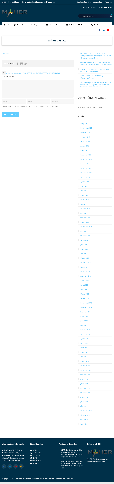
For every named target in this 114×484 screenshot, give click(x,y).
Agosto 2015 (85, 397)
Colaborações (96, 2)
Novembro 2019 (86, 307)
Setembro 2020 (85, 276)
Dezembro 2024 (86, 159)
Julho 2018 (84, 343)
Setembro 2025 (85, 141)
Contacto (96, 25)
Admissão (83, 25)
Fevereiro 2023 (85, 200)
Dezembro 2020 (86, 271)
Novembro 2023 (86, 173)
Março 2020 (84, 294)
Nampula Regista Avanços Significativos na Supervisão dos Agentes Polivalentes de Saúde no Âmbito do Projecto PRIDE (95, 84)
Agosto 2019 (85, 316)
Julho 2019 (84, 321)
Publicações (82, 2)
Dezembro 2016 (86, 370)
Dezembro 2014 (86, 410)
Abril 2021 (83, 254)
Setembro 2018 (85, 334)
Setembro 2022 (85, 218)
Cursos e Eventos (54, 25)
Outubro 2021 (85, 231)
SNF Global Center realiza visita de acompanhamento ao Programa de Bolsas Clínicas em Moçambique (95, 56)
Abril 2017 (83, 357)
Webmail (108, 2)
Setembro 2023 (85, 177)
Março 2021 (84, 258)
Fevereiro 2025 (85, 155)
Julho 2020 (84, 285)
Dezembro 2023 (86, 168)
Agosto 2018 (85, 339)
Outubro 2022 (85, 213)
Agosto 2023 (85, 182)
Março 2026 (84, 123)
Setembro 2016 (85, 375)
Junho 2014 (84, 424)
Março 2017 (84, 361)
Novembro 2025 (86, 132)
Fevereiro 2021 (85, 262)
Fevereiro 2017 (85, 366)
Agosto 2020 (85, 280)
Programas (36, 25)
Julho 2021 (84, 240)
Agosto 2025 (85, 146)
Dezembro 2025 (86, 128)
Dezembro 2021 (86, 227)
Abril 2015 (83, 406)
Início (7, 25)
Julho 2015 (84, 402)
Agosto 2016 (85, 379)
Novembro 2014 (86, 415)
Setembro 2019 (85, 312)
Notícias (70, 25)
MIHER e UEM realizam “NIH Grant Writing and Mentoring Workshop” (95, 70)
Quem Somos (20, 25)
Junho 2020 (84, 289)
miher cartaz (6, 53)
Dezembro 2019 (86, 303)
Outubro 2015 (85, 388)
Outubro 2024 (85, 164)
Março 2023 (84, 195)
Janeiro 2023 (84, 204)
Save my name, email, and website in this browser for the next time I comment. (32, 106)
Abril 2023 (83, 191)
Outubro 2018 (85, 330)
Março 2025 (84, 150)
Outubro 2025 (85, 137)
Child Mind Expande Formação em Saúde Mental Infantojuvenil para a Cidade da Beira (96, 63)
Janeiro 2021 (84, 267)
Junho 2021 (84, 245)
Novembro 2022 (86, 209)
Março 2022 (84, 222)
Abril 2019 (83, 325)
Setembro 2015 (85, 393)
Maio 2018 (84, 348)
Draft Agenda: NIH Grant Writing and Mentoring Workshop (93, 77)
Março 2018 (84, 352)
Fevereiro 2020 (85, 298)
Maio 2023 (84, 186)
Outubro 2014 (85, 419)
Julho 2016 (84, 384)
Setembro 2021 (85, 236)
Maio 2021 (84, 249)
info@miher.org (14, 453)
